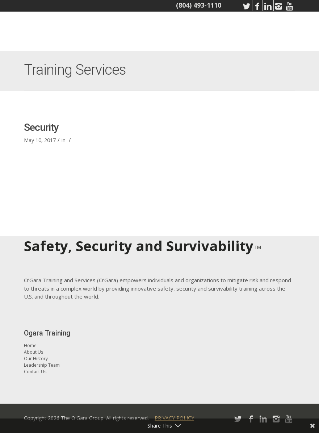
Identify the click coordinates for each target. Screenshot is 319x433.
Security (41, 127)
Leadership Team (42, 365)
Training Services (75, 69)
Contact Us (35, 372)
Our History (36, 358)
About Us (33, 352)
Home (30, 345)
